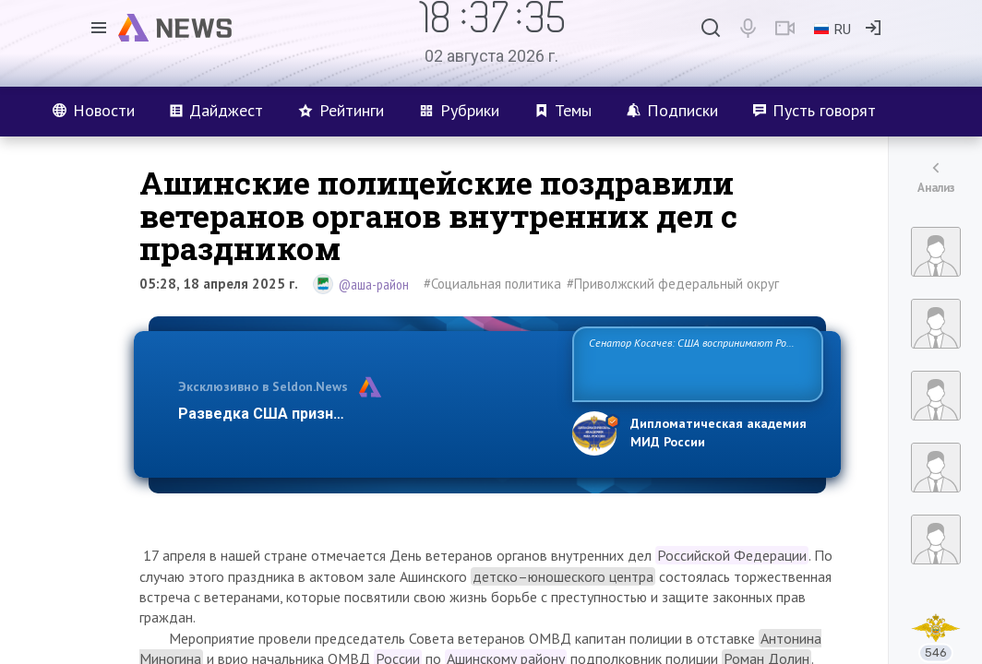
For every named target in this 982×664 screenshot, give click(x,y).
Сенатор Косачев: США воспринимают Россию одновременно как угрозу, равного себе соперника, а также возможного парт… (694, 363)
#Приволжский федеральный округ (673, 283)
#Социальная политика (492, 283)
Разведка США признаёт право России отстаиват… (364, 413)
